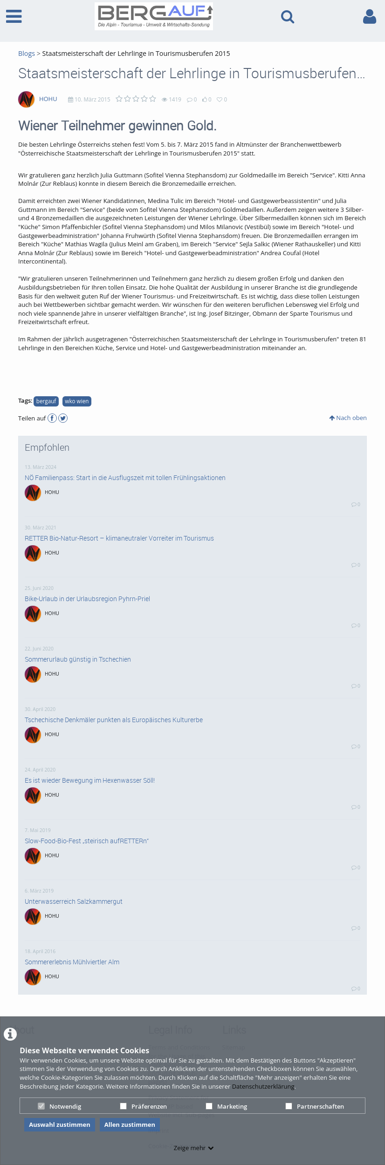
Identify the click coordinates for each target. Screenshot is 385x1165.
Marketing (226, 1106)
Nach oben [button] (348, 417)
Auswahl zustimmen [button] (59, 1124)
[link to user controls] (369, 16)
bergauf (46, 401)
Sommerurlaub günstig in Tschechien (78, 659)
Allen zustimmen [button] (129, 1124)
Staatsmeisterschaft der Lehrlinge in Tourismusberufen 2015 (136, 53)
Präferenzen (143, 1106)
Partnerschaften (314, 1106)
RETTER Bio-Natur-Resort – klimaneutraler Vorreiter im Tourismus (119, 538)
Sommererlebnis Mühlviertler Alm (72, 962)
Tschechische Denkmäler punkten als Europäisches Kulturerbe (114, 720)
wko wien (77, 401)
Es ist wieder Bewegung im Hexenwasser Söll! (90, 780)
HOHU (48, 99)
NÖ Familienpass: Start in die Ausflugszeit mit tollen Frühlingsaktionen (125, 478)
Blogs (26, 53)
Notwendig (59, 1106)
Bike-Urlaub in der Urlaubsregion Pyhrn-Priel (87, 599)
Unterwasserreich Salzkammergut (74, 901)
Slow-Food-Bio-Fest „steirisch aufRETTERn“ (87, 841)
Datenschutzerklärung (263, 1086)
